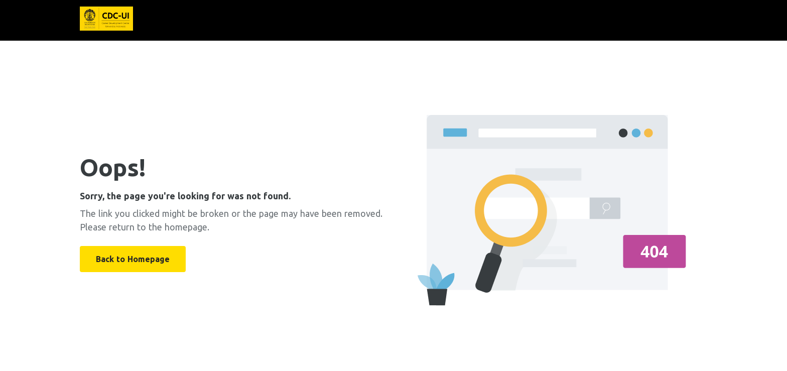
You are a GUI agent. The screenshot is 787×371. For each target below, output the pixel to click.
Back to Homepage (133, 259)
